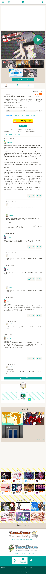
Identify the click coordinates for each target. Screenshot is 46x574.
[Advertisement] (23, 18)
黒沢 (8, 269)
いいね (31, 196)
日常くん (9, 338)
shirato (10, 204)
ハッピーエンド (28, 115)
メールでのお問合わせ (23, 560)
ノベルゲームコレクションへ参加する (13, 134)
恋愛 (16, 115)
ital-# (8, 301)
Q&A (15, 560)
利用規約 (3, 567)
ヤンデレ (22, 115)
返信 (39, 196)
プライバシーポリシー (29, 567)
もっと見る (40, 439)
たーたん (9, 237)
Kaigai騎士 (9, 142)
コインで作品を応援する (23, 121)
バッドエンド (36, 115)
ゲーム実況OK (10, 115)
